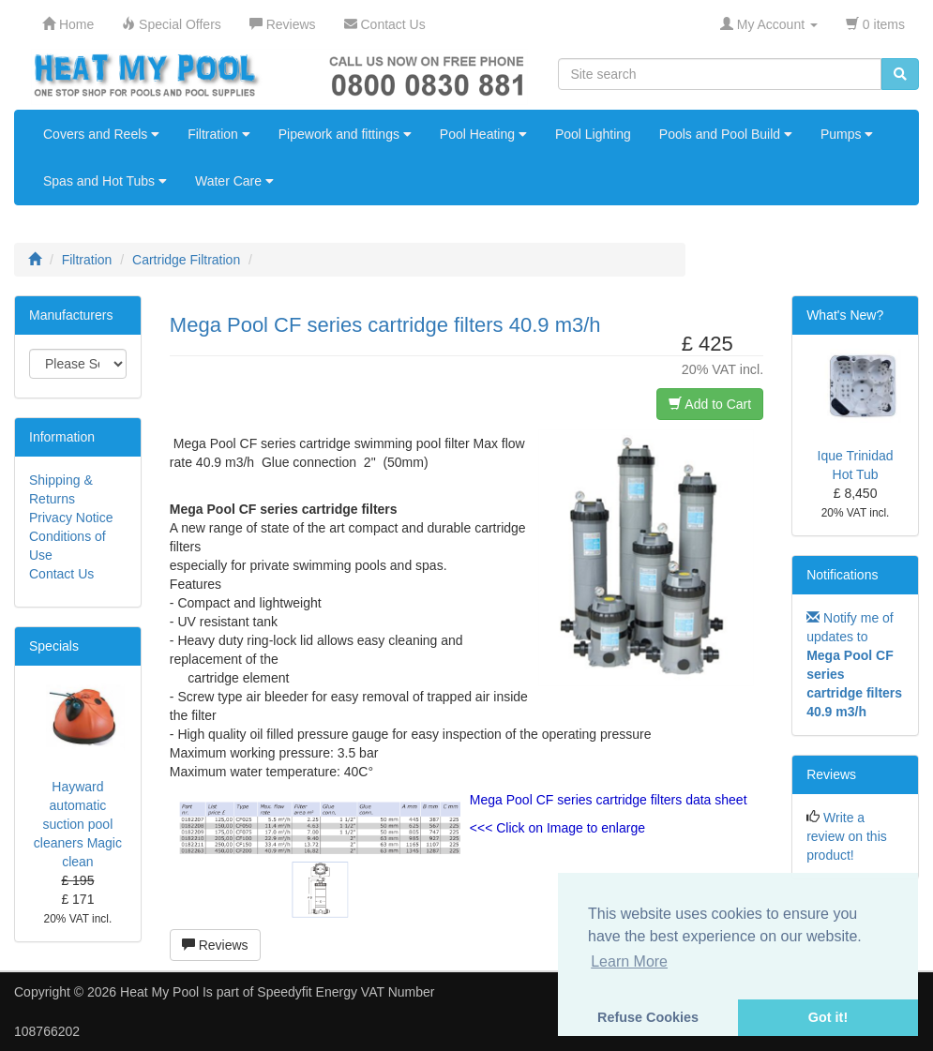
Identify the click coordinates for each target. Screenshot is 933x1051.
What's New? (844, 315)
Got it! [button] (828, 1017)
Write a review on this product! (846, 836)
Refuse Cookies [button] (648, 1017)
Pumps (846, 134)
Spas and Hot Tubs (105, 180)
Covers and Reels (101, 134)
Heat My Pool (159, 991)
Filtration (219, 134)
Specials (54, 645)
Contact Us (61, 573)
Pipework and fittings (345, 134)
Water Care (234, 180)
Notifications (842, 574)
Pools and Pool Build (725, 134)
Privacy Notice (71, 517)
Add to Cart (710, 404)
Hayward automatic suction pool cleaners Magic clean (78, 824)
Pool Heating (483, 134)
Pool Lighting (593, 134)
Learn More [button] (629, 961)
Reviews (215, 945)
